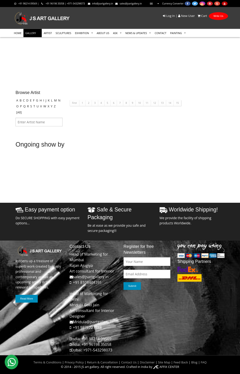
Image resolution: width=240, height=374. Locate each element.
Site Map (163, 362)
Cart (201, 16)
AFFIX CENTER (166, 367)
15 (177, 103)
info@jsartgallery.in (100, 3)
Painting (176, 33)
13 (162, 103)
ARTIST (48, 33)
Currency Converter (166, 3)
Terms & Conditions (47, 362)
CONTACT (160, 33)
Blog (194, 362)
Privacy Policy (74, 362)
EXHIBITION (82, 33)
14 (170, 103)
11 (147, 103)
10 (139, 103)
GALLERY (30, 33)
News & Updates (136, 33)
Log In (169, 16)
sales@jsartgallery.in (128, 3)
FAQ (203, 362)
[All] (19, 112)
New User (186, 16)
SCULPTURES (63, 33)
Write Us (218, 16)
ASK (115, 33)
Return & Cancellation (102, 362)
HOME (18, 33)
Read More (26, 298)
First (74, 103)
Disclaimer (147, 362)
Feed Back (181, 362)
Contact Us (129, 362)
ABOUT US (103, 33)
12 (154, 103)
